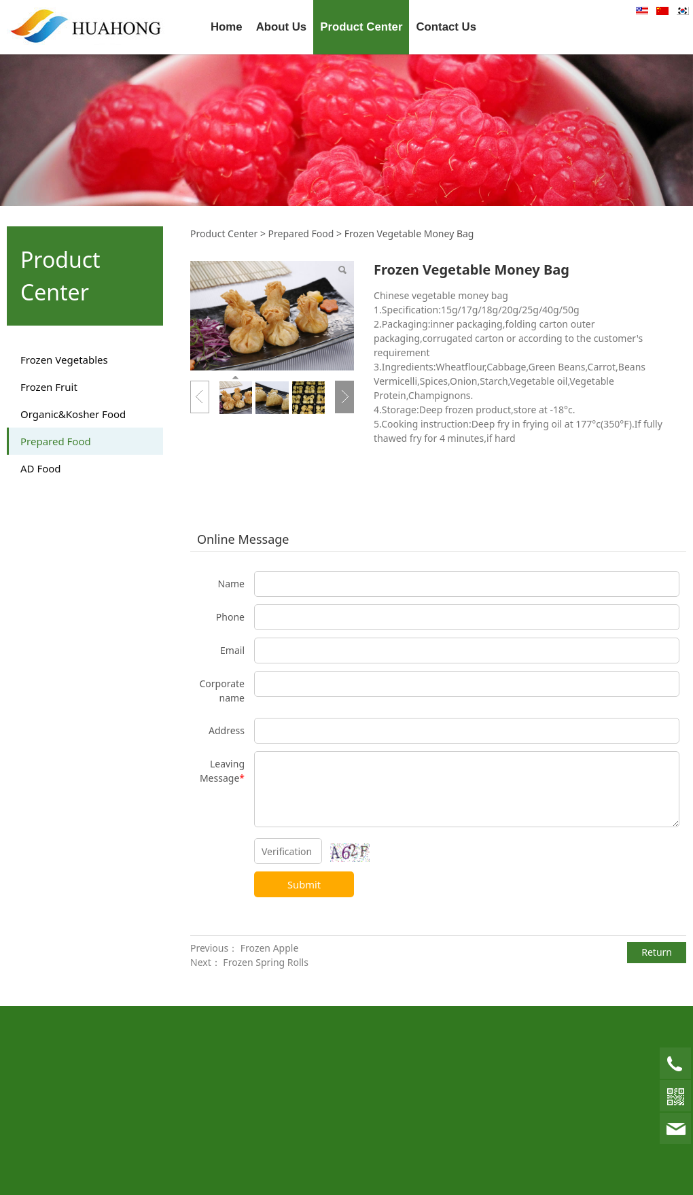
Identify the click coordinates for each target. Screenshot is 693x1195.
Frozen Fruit (48, 387)
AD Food (40, 468)
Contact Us (446, 26)
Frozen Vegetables (64, 359)
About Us (281, 26)
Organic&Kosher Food (73, 414)
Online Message (243, 539)
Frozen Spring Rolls (265, 962)
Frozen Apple (270, 947)
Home (227, 26)
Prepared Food (55, 441)
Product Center (361, 26)
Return (656, 952)
